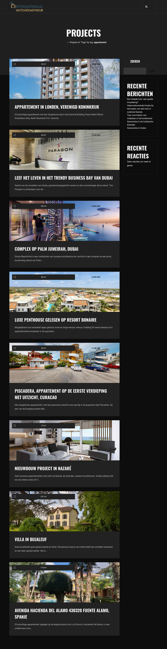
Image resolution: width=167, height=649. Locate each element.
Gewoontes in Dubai (136, 128)
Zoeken (135, 61)
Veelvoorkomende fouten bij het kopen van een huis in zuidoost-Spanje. (140, 108)
